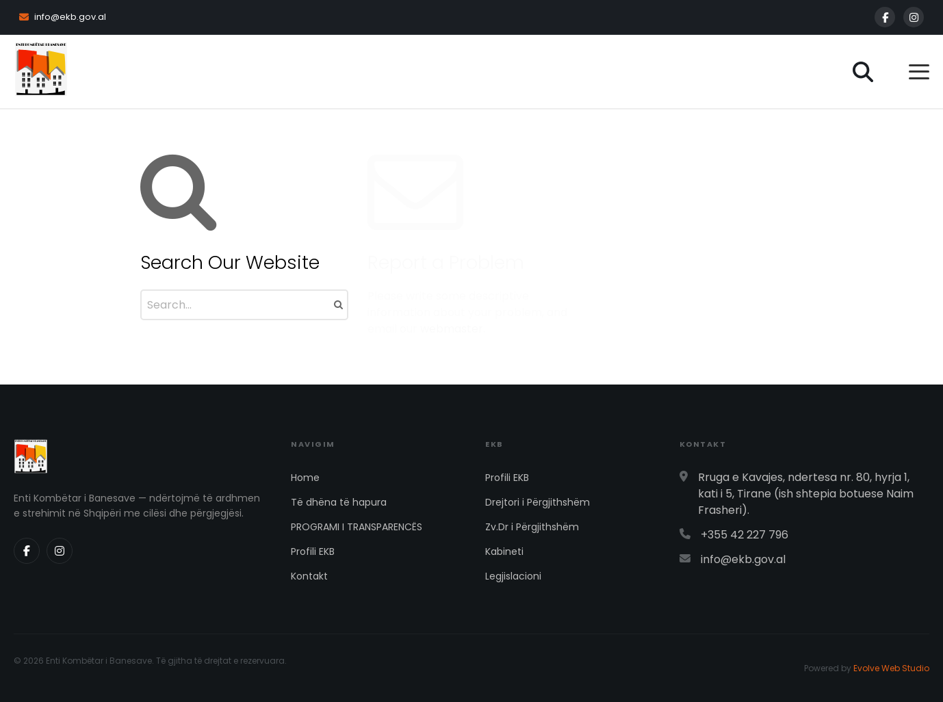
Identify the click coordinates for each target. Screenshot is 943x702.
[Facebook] (885, 17)
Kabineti (504, 551)
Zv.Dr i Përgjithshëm (532, 527)
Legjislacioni (513, 576)
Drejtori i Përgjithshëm (537, 502)
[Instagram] (913, 17)
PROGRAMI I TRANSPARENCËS (356, 527)
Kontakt (309, 576)
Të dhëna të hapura (339, 502)
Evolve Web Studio (891, 668)
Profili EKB (313, 551)
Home (305, 477)
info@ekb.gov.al (62, 16)
